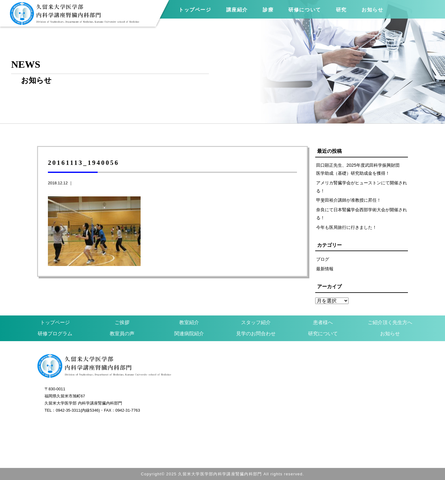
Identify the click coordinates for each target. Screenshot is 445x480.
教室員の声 (122, 333)
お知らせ (390, 333)
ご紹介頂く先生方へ (390, 322)
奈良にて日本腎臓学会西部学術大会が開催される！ (361, 213)
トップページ (195, 9)
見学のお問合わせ (256, 333)
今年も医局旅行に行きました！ (346, 227)
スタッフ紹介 (256, 322)
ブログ (322, 259)
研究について (323, 333)
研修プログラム (55, 333)
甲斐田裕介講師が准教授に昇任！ (348, 200)
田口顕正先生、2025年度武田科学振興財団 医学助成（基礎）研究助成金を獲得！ (360, 169)
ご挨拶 (122, 322)
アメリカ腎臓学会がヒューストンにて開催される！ (361, 186)
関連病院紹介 (189, 333)
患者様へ (323, 322)
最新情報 (324, 268)
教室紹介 (189, 322)
